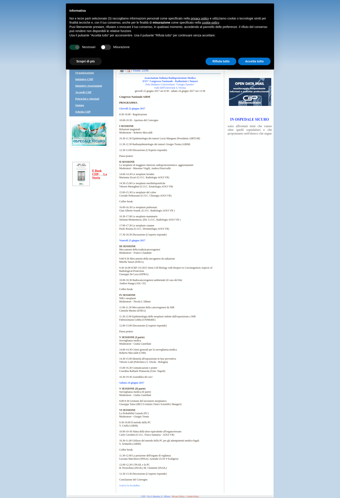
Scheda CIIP (82, 111)
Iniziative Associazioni (88, 85)
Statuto (79, 105)
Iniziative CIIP (84, 79)
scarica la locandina (129, 485)
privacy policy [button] (200, 18)
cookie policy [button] (210, 22)
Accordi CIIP (83, 92)
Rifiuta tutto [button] (221, 61)
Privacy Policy (178, 496)
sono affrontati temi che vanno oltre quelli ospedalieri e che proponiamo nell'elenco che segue (250, 129)
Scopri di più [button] (85, 61)
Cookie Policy (192, 496)
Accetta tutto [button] (254, 61)
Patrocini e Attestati (87, 98)
